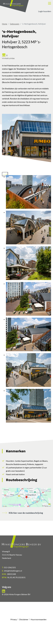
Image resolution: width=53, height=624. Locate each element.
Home (4, 24)
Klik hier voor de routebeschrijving (26, 512)
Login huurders (44, 11)
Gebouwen (14, 24)
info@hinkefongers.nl (12, 571)
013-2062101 (9, 567)
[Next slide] (5, 174)
